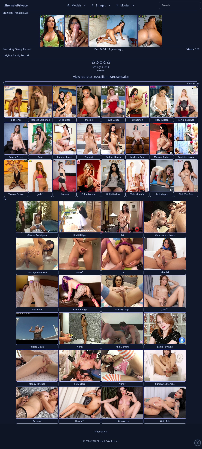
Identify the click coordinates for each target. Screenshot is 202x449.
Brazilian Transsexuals (16, 12)
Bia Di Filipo (79, 235)
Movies (125, 5)
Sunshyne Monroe (37, 272)
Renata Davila (37, 346)
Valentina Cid (137, 194)
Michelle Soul (137, 156)
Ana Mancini (122, 346)
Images (101, 5)
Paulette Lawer (186, 156)
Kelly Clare (79, 383)
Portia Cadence (186, 119)
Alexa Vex (37, 309)
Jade (40, 194)
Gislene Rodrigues (37, 235)
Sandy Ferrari (23, 49)
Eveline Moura (113, 156)
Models (76, 5)
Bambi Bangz (80, 309)
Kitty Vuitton (162, 119)
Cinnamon (137, 119)
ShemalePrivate (16, 5)
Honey (79, 421)
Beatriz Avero (16, 156)
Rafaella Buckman (40, 119)
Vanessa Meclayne (165, 235)
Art (122, 235)
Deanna (64, 194)
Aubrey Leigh (122, 309)
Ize (122, 272)
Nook (79, 272)
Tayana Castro (16, 194)
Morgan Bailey (161, 156)
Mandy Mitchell (37, 383)
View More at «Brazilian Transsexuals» (101, 77)
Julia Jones (15, 119)
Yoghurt (89, 156)
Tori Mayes (161, 194)
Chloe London (88, 194)
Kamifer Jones (64, 156)
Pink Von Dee (186, 194)
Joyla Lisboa (113, 119)
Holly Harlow (113, 194)
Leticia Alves (122, 421)
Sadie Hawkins (165, 346)
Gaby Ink (165, 421)
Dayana (37, 421)
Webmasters (101, 431)
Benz (40, 156)
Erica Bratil (64, 119)
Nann (80, 346)
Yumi (122, 383)
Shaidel (165, 272)
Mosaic (89, 119)
